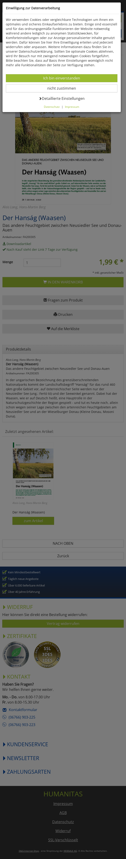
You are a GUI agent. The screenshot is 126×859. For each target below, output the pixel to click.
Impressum (73, 106)
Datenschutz (52, 106)
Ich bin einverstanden (62, 78)
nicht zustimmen (65, 88)
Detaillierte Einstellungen (62, 98)
